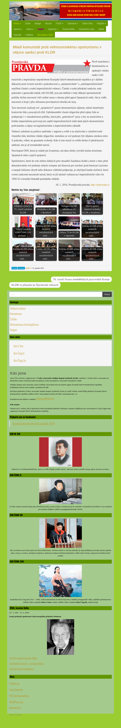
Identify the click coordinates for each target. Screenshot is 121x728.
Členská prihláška (68, 29)
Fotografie (101, 23)
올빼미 (28, 268)
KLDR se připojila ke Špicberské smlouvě (34, 284)
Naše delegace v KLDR (45, 34)
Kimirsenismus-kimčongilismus (24, 324)
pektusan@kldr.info (45, 398)
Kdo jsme (48, 23)
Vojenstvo (18, 29)
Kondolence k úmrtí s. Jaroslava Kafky (26, 663)
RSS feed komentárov (19, 696)
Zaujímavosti (72, 23)
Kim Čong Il (19, 353)
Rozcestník (17, 34)
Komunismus (16, 313)
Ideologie (38, 23)
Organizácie (53, 29)
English (41, 29)
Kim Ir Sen (18, 346)
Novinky (17, 23)
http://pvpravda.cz (100, 184)
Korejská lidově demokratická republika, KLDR (34, 424)
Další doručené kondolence (21, 669)
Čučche (27, 23)
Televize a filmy (87, 23)
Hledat (107, 294)
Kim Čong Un (20, 360)
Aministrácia (15, 708)
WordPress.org (16, 702)
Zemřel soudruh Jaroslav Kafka (23, 658)
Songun (13, 330)
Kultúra (29, 29)
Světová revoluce (18, 308)
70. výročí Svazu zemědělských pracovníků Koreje (81, 279)
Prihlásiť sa (14, 683)
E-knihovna (29, 34)
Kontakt (101, 29)
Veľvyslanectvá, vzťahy (86, 29)
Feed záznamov (16, 690)
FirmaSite (18, 715)
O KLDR (59, 23)
